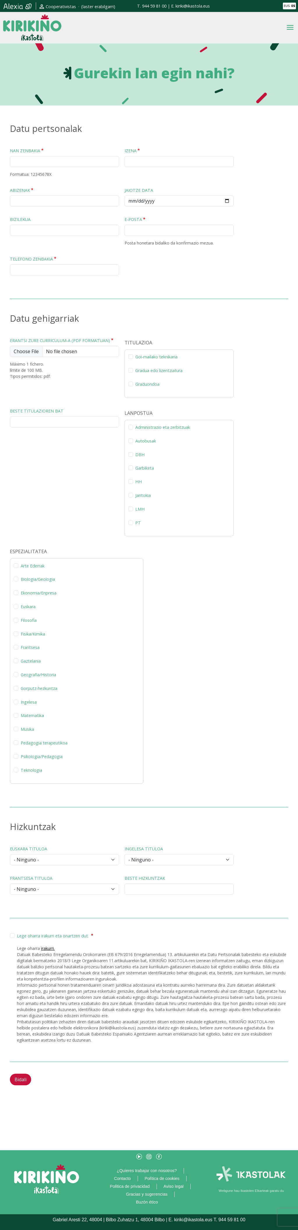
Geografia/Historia (38, 674)
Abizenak (20, 190)
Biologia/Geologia (38, 579)
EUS (287, 5)
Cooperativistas (61, 6)
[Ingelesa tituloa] (179, 859)
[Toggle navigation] (290, 27)
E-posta (133, 219)
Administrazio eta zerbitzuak (162, 427)
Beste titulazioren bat (36, 411)
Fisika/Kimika (33, 634)
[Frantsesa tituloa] (64, 889)
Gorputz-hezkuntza (39, 688)
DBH (140, 454)
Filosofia (29, 620)
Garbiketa (144, 468)
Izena (130, 150)
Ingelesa (29, 702)
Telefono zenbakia (31, 259)
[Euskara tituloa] (64, 859)
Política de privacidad (130, 1186)
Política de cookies (162, 1178)
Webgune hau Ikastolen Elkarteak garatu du (251, 1190)
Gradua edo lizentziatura (158, 370)
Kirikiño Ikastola (32, 19)
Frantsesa (30, 647)
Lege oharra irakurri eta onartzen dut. (53, 936)
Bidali (20, 1079)
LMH (140, 509)
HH (138, 481)
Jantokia (143, 495)
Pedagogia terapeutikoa (44, 743)
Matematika (32, 715)
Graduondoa (147, 384)
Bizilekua (20, 219)
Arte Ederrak (33, 566)
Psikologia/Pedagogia (42, 756)
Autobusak (145, 441)
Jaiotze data (139, 190)
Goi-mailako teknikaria (156, 357)
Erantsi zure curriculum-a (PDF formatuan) (60, 340)
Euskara (28, 606)
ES (293, 5)
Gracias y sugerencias (146, 1194)
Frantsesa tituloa (31, 878)
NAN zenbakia (25, 150)
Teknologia (31, 770)
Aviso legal (174, 1186)
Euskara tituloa (28, 849)
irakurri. (48, 948)
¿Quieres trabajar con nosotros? (147, 1170)
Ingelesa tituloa (144, 849)
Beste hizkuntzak (145, 878)
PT (138, 522)
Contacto (122, 1178)
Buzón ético (147, 1202)
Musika (27, 729)
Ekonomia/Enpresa (38, 593)
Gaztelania (31, 661)
